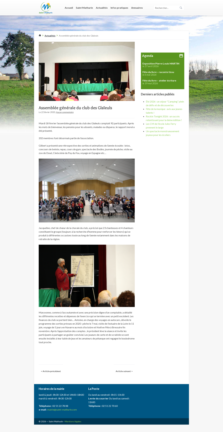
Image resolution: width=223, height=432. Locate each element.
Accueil (69, 7)
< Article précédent (51, 371)
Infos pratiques (119, 7)
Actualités (102, 7)
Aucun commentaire (65, 112)
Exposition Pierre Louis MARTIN (160, 63)
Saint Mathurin (84, 7)
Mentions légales (73, 421)
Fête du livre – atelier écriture (159, 80)
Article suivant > (124, 371)
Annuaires (137, 7)
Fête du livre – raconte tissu (158, 72)
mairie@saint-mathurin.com (62, 409)
